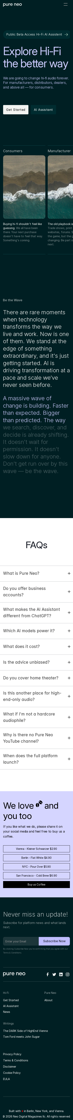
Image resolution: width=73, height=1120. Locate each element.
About (48, 1000)
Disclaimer (9, 1066)
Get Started (11, 1000)
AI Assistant (11, 1006)
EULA (6, 1079)
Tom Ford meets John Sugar (21, 1036)
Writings (8, 1023)
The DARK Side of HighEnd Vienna (25, 1030)
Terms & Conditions (12, 953)
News (6, 1011)
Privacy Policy (12, 1054)
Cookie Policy (12, 1072)
